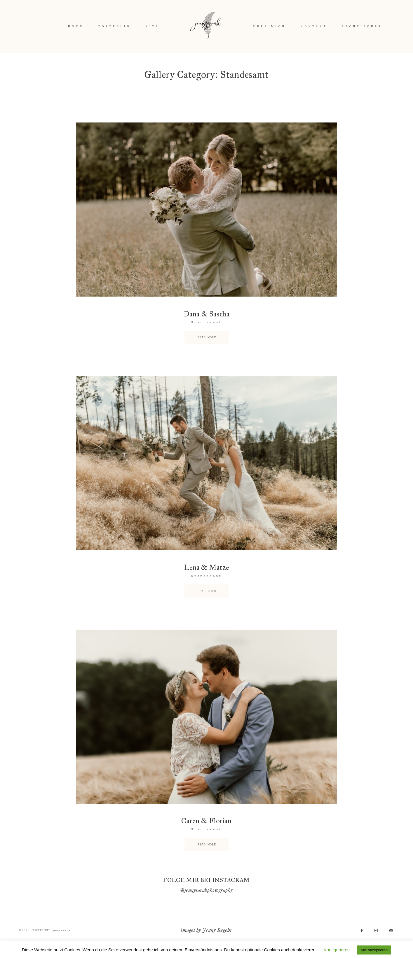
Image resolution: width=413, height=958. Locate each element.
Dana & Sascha (207, 314)
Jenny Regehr (217, 930)
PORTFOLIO (114, 26)
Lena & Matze (206, 567)
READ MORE (206, 337)
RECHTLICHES (362, 26)
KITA (153, 26)
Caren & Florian (206, 821)
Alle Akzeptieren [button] (374, 950)
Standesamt (206, 322)
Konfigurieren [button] (337, 949)
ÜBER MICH (269, 26)
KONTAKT (314, 26)
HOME (76, 26)
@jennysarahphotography (206, 890)
